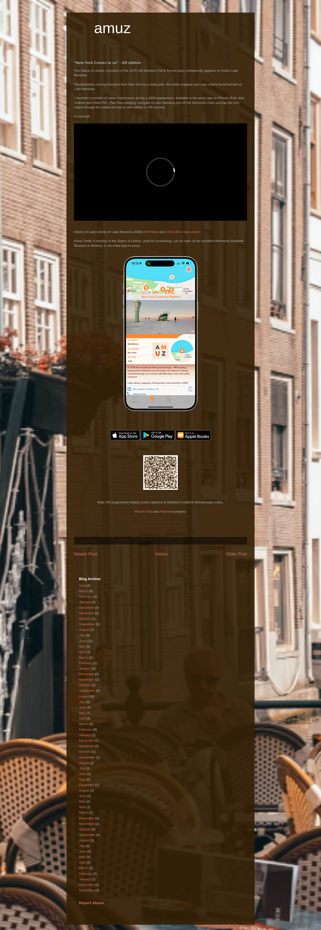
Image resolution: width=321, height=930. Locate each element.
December (86, 607)
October (85, 619)
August (84, 630)
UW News (151, 232)
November (86, 613)
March (83, 591)
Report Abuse (91, 903)
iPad (149, 511)
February (85, 596)
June (82, 641)
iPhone (140, 511)
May (82, 646)
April (82, 585)
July (82, 635)
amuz (112, 28)
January (85, 602)
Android (165, 511)
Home (161, 554)
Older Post (236, 554)
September (87, 624)
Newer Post (86, 554)
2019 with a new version (183, 232)
